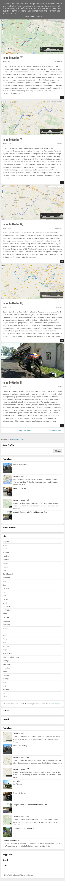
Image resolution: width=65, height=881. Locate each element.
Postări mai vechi (55, 431)
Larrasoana (7, 606)
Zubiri (5, 697)
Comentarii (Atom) (19, 439)
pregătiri (6, 646)
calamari (6, 560)
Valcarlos (6, 690)
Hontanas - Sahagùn (21, 464)
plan (4, 643)
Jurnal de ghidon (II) (12, 382)
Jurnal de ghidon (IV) (13, 224)
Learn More (29, 17)
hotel (4, 596)
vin (4, 693)
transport (6, 675)
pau (4, 632)
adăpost (6, 542)
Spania (5, 671)
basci (5, 549)
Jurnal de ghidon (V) (12, 140)
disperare (6, 578)
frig (4, 592)
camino (5, 563)
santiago (6, 661)
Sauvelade (7, 664)
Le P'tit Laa (7, 610)
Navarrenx (6, 625)
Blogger (57, 704)
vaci (4, 686)
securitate (6, 668)
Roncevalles (7, 653)
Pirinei (5, 639)
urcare (5, 682)
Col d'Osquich (8, 574)
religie (5, 650)
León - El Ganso (19, 488)
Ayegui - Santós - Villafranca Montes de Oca (30, 512)
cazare (5, 567)
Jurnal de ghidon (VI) (13, 58)
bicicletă (6, 552)
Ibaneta (5, 599)
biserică (6, 556)
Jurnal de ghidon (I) (20, 476)
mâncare (6, 617)
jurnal (5, 603)
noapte (5, 628)
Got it (39, 17)
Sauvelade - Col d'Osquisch (23, 828)
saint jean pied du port (11, 657)
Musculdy (6, 621)
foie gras (6, 588)
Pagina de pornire (25, 431)
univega (6, 679)
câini (4, 570)
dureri (5, 581)
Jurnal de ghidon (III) (13, 303)
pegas (5, 635)
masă (5, 614)
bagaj (5, 545)
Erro (4, 585)
